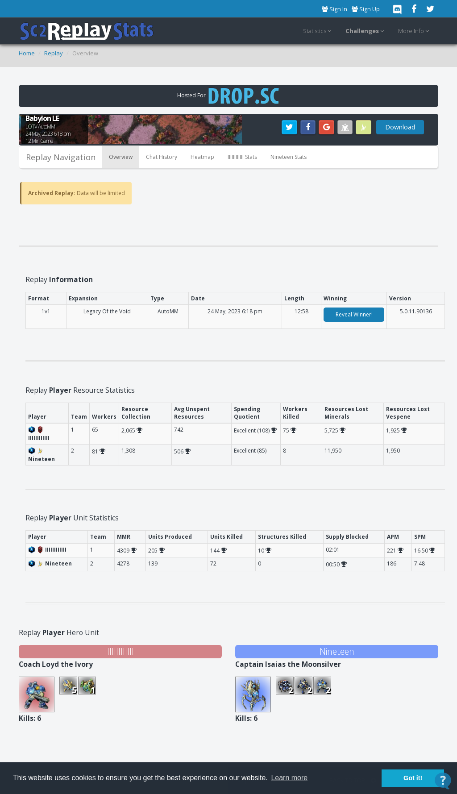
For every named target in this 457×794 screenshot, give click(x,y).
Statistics (318, 31)
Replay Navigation (61, 157)
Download (400, 127)
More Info (415, 31)
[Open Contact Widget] (443, 781)
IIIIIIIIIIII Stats (242, 157)
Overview (121, 157)
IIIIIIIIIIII (120, 651)
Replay (53, 53)
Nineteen (337, 651)
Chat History (161, 157)
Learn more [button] (289, 778)
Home (27, 53)
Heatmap (202, 157)
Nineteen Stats (288, 157)
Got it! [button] (412, 778)
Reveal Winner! (354, 314)
